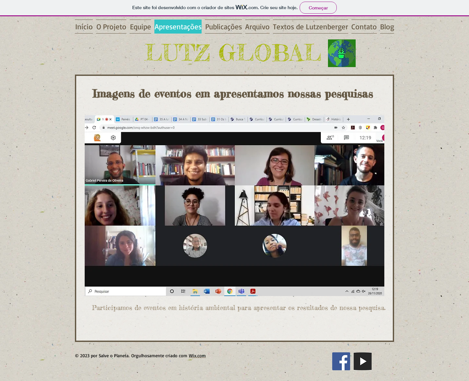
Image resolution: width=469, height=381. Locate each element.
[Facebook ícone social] (341, 361)
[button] (234, 205)
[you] (363, 361)
